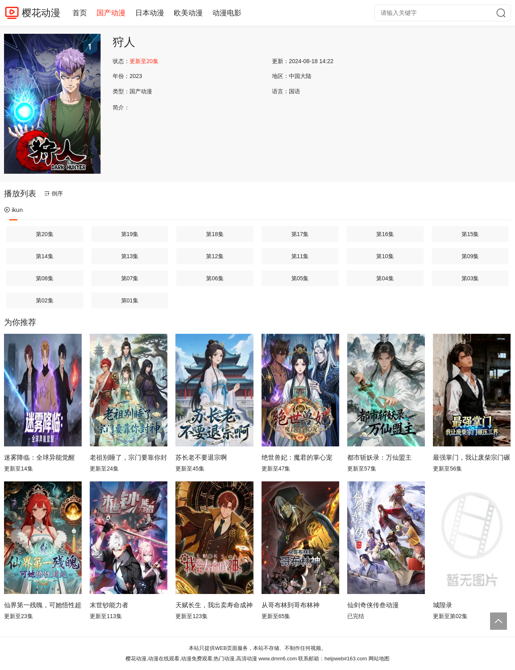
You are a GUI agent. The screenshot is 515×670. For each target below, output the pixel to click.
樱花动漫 (41, 12)
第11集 (300, 256)
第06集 (215, 278)
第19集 (130, 234)
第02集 (45, 300)
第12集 (215, 256)
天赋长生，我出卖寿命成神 (214, 605)
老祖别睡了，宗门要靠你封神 (128, 457)
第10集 (385, 256)
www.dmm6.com (277, 659)
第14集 (45, 256)
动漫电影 (226, 13)
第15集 (470, 234)
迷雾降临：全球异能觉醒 (39, 457)
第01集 (130, 300)
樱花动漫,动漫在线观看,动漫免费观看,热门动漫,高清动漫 (191, 659)
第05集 (300, 278)
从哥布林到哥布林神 (290, 605)
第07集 (130, 278)
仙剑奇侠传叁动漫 (373, 605)
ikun (13, 209)
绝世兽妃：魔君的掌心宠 (297, 457)
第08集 (45, 278)
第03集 (470, 278)
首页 (79, 13)
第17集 (300, 234)
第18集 (215, 234)
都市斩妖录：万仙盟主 (379, 457)
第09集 (470, 256)
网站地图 (379, 659)
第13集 (130, 256)
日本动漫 (149, 13)
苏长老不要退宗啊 (201, 457)
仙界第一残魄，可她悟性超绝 (43, 605)
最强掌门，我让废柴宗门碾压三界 (472, 457)
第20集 (45, 234)
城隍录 (442, 605)
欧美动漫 (188, 13)
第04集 (385, 278)
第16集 (385, 234)
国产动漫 (111, 13)
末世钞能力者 (109, 605)
